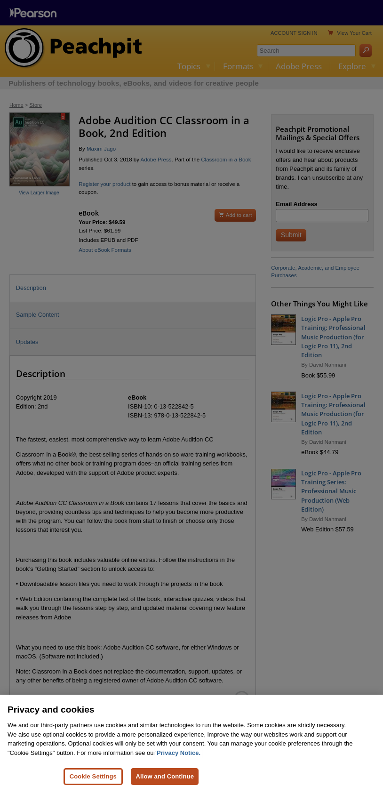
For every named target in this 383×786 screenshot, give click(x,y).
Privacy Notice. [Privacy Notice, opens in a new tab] (178, 760)
